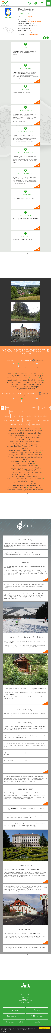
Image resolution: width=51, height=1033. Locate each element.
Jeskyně (12, 420)
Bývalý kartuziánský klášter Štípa (25, 466)
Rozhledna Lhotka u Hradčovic (21, 468)
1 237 (30, 30)
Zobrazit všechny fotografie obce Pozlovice (25, 344)
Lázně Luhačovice (33, 428)
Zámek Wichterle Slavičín (17, 433)
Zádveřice (31, 389)
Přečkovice (14, 384)
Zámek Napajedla (16, 485)
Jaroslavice (10, 378)
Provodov (23, 384)
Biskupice (11, 373)
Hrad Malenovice (17, 461)
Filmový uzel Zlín (17, 437)
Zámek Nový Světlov (31, 437)
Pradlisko (41, 382)
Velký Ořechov (21, 389)
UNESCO (33, 408)
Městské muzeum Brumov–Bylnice (25, 483)
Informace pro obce (14, 1016)
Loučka (15, 380)
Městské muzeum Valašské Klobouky (25, 474)
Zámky (21, 416)
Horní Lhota (27, 376)
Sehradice (22, 386)
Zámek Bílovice (18, 470)
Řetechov (31, 384)
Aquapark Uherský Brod (25, 463)
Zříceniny (28, 416)
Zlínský (30, 16)
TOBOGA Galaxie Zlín (32, 453)
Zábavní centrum (24, 424)
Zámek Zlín (25, 448)
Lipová (9, 380)
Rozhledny (7, 416)
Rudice (38, 384)
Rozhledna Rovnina (35, 487)
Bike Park (37, 420)
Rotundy (4, 420)
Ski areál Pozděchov (18, 477)
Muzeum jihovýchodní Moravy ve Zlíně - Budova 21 (25, 446)
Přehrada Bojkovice (17, 435)
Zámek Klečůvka (25, 439)
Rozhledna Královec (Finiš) (17, 487)
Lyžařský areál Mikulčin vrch (33, 490)
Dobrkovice (28, 373)
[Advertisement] (25, 266)
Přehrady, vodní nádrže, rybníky (19, 412)
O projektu (14, 1010)
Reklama (37, 1010)
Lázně (18, 420)
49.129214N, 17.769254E (34, 21)
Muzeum (13, 424)
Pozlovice (26, 9)
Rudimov (14, 386)
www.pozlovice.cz (33, 34)
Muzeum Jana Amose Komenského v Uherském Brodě (25, 458)
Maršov (40, 380)
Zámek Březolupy (16, 453)
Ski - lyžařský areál (44, 408)
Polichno (33, 382)
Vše (2, 408)
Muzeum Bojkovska (33, 435)
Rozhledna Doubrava (34, 433)
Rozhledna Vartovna (14, 490)
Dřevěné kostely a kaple (40, 416)
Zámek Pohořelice (32, 477)
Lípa (41, 378)
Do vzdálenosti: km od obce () (20, 393)
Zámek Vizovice (31, 444)
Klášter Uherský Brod (34, 455)
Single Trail (46, 420)
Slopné (36, 386)
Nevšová (10, 382)
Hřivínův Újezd (38, 376)
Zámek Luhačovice (15, 431)
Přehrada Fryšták (15, 472)
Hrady (14, 416)
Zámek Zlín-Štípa (31, 470)
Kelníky (26, 378)
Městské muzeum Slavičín (32, 431)
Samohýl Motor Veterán (16, 455)
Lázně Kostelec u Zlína (32, 461)
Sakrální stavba (36, 424)
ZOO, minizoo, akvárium (13, 408)
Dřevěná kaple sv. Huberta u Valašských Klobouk (25, 479)
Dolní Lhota (38, 373)
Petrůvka (17, 382)
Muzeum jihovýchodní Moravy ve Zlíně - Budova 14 (25, 450)
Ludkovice (23, 380)
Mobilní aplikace (37, 1016)
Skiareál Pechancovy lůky (32, 472)
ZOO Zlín (36, 468)
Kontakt (37, 1022)
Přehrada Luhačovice (18, 428)
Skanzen (5, 412)
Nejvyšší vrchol (27, 420)
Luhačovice (31, 20)
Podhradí (25, 382)
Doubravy (10, 376)
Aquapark (25, 408)
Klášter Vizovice (18, 444)
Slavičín (30, 386)
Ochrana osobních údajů (14, 1022)
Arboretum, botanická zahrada (39, 412)
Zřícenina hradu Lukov (32, 485)
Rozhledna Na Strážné (25, 481)
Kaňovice (19, 378)
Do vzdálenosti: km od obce (19, 360)
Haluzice (18, 376)
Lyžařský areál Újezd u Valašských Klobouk (25, 442)
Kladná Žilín (34, 378)
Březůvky (19, 373)
